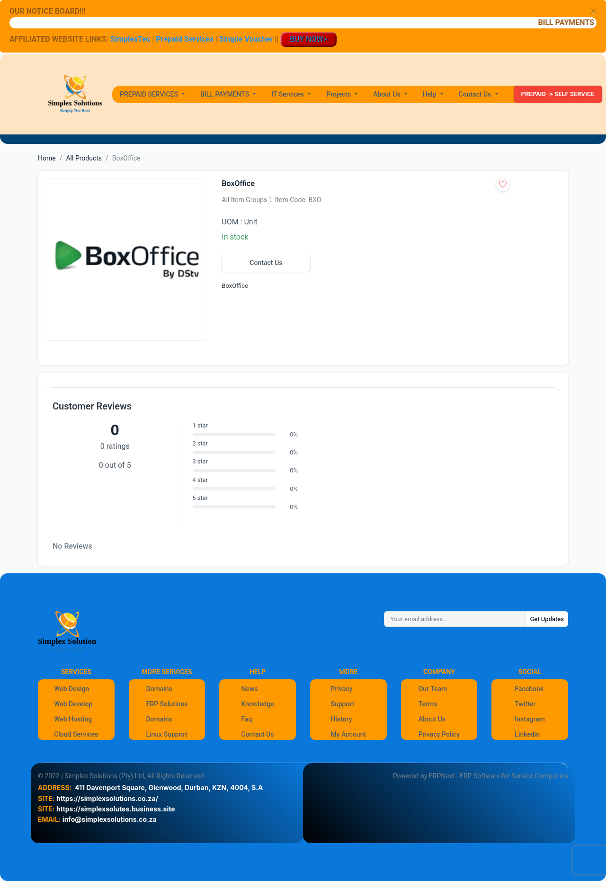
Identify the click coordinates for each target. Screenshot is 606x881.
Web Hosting (73, 719)
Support (342, 704)
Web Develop (73, 704)
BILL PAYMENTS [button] (225, 94)
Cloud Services (76, 734)
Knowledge (257, 704)
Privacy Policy (439, 734)
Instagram (530, 719)
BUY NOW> (308, 39)
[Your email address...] (455, 619)
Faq (246, 719)
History (341, 719)
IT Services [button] (288, 94)
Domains (159, 689)
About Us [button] (387, 94)
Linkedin (527, 734)
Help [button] (430, 94)
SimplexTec (131, 39)
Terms (428, 704)
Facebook (529, 689)
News (249, 689)
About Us (432, 719)
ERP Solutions (166, 704)
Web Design (71, 689)
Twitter (525, 704)
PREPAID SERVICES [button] (150, 94)
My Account (348, 734)
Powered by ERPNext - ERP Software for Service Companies (480, 776)
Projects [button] (339, 94)
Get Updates (547, 619)
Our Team (433, 689)
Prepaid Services (184, 39)
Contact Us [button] (476, 94)
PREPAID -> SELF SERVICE (558, 94)
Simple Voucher (246, 39)
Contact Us (266, 263)
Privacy (341, 689)
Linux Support (166, 734)
